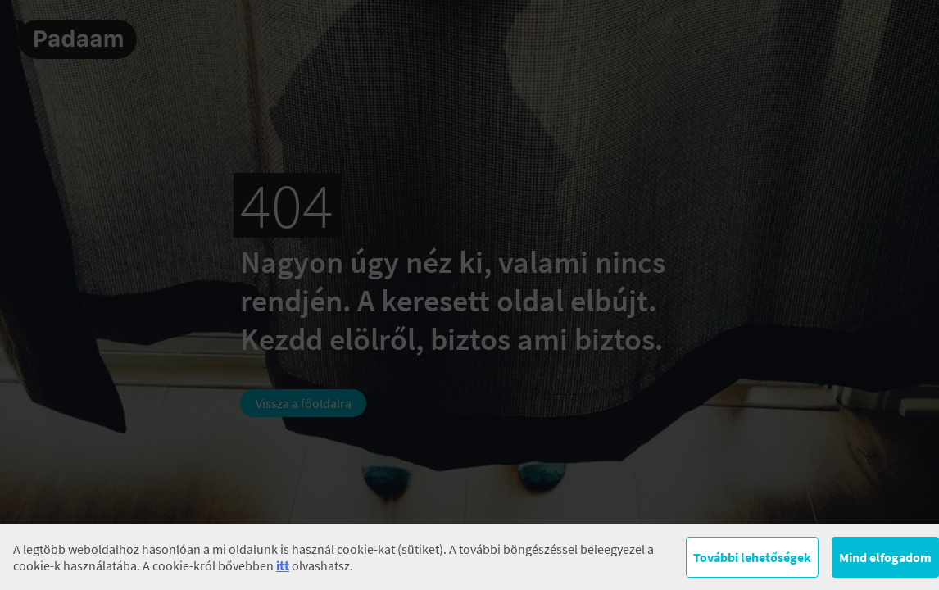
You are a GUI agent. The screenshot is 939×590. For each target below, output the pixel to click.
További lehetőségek (752, 557)
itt (282, 565)
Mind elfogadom (885, 557)
